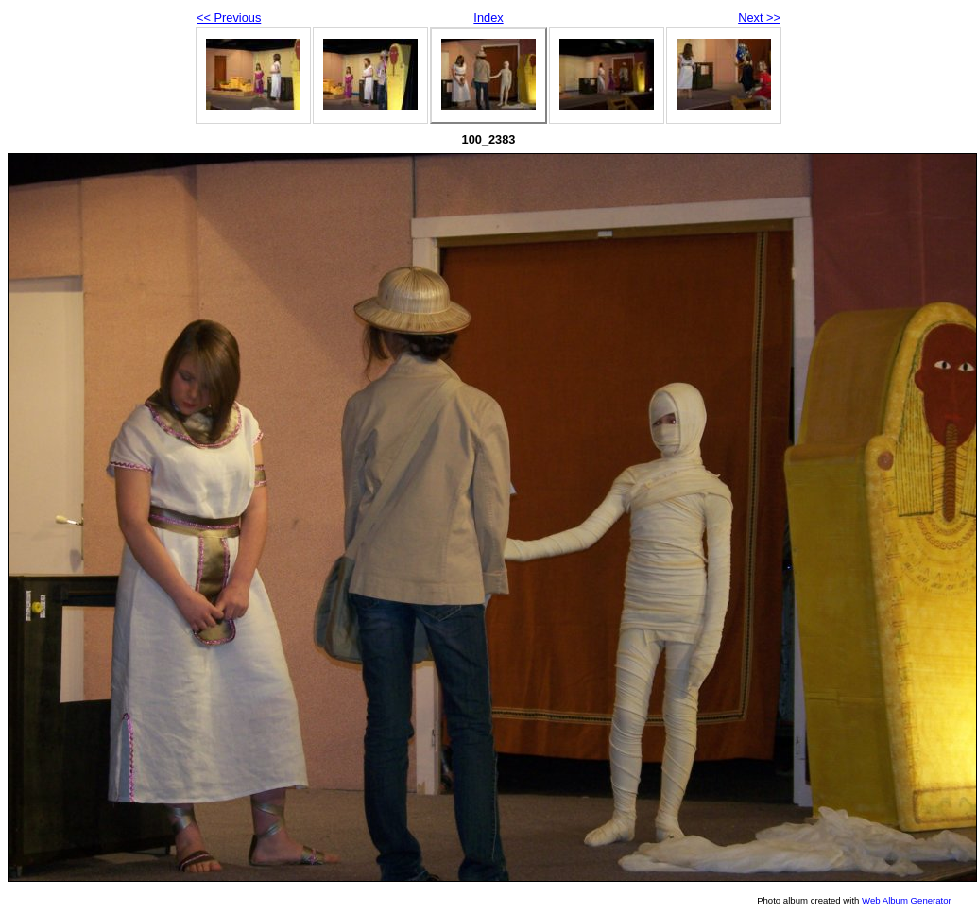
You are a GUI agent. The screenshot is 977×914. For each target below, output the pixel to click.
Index (488, 17)
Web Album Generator (906, 900)
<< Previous (229, 17)
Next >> (759, 17)
